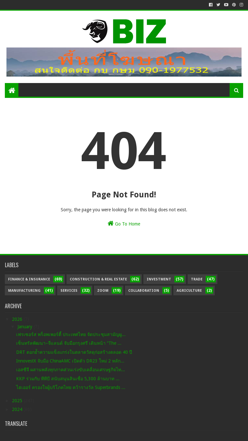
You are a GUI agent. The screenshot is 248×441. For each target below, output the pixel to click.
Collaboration (143, 291)
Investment (159, 279)
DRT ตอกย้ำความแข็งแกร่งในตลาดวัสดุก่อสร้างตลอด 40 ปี (74, 352)
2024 (18, 409)
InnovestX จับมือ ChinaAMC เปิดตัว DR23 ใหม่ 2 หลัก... (70, 360)
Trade (196, 279)
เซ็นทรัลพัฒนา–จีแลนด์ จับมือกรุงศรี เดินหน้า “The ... (68, 343)
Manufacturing (24, 291)
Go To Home (124, 223)
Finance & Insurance (29, 279)
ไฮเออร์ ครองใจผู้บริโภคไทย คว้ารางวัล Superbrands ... (70, 387)
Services (69, 291)
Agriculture (189, 291)
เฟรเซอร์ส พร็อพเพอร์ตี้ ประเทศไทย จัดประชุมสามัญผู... (71, 334)
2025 (18, 400)
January (25, 326)
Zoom (102, 291)
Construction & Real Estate (98, 279)
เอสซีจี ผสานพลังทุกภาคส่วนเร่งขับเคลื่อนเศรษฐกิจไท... (70, 369)
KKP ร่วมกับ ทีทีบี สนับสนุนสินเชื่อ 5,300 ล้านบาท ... (67, 378)
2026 (18, 319)
